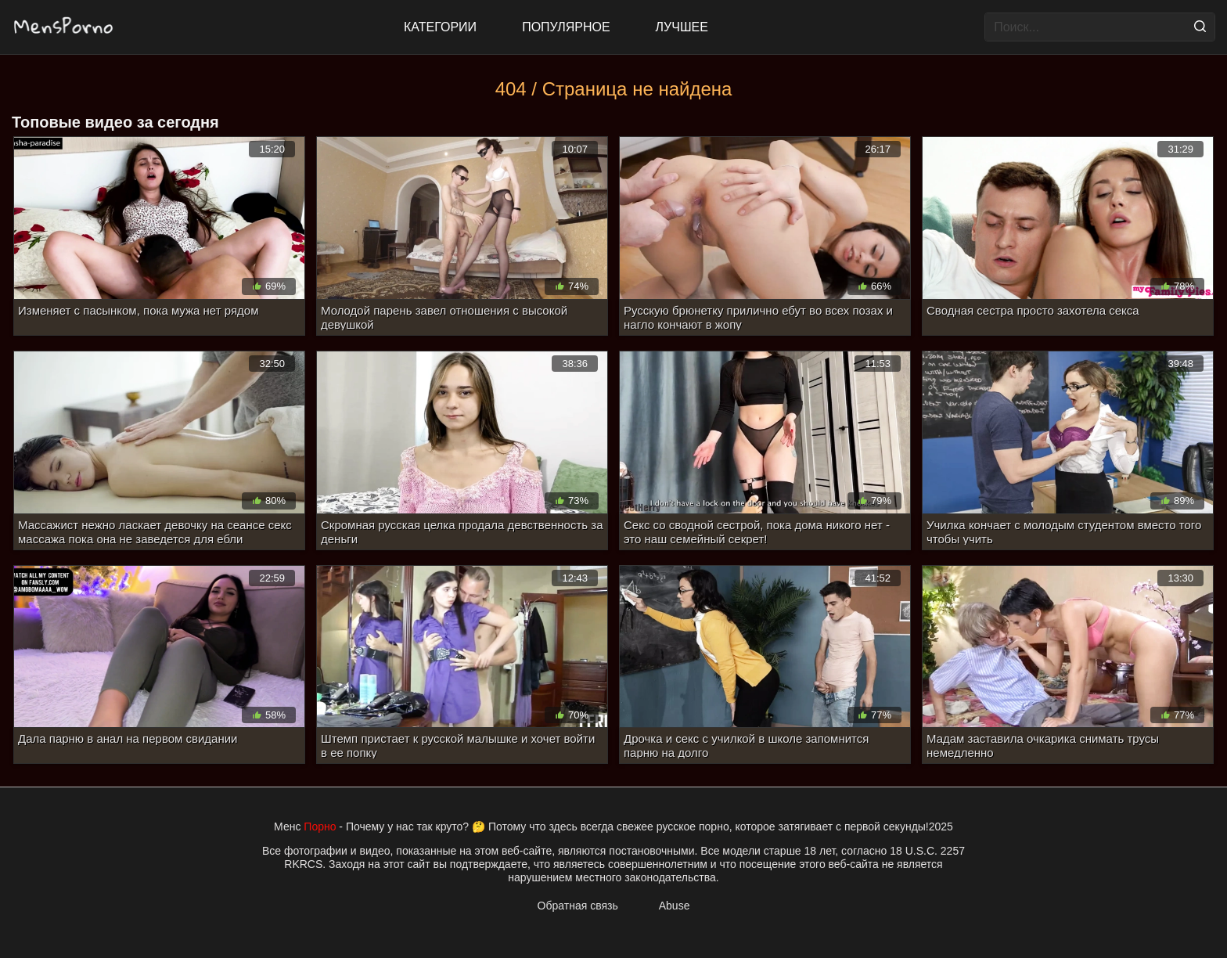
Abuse (674, 905)
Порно (320, 826)
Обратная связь (578, 905)
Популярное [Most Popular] (566, 27)
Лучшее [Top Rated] (682, 27)
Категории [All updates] (440, 27)
